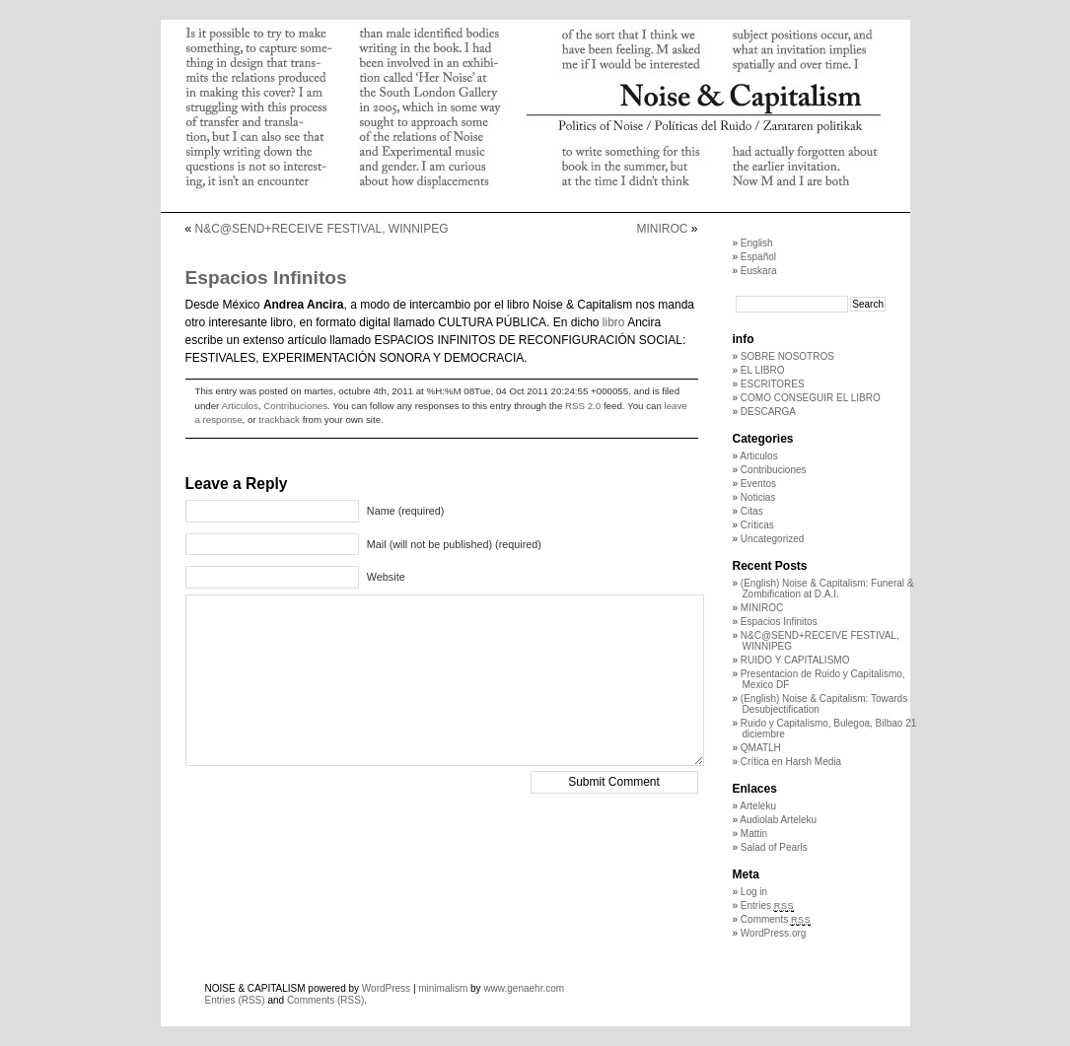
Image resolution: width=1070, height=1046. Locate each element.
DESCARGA (768, 411)
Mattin (754, 833)
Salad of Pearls (774, 847)
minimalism (442, 988)
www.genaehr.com (523, 988)
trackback (279, 419)
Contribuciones (295, 405)
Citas (752, 511)
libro (614, 322)
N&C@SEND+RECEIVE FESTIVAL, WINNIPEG (322, 229)
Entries (767, 905)
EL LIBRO (763, 370)
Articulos (240, 405)
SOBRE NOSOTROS (787, 356)
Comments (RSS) (325, 1000)
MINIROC (661, 229)
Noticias (758, 497)
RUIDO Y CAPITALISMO (795, 660)
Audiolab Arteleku (778, 819)
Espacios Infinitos (779, 621)
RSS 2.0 (583, 405)
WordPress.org (774, 933)
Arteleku (758, 806)
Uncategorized (772, 538)
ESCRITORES (773, 384)
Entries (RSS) (235, 1000)
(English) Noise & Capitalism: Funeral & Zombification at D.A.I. (827, 588)
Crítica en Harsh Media (791, 761)
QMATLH (761, 747)
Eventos (758, 483)
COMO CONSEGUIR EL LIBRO (811, 397)
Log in (754, 891)
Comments (776, 919)
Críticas (757, 525)
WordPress (386, 988)
